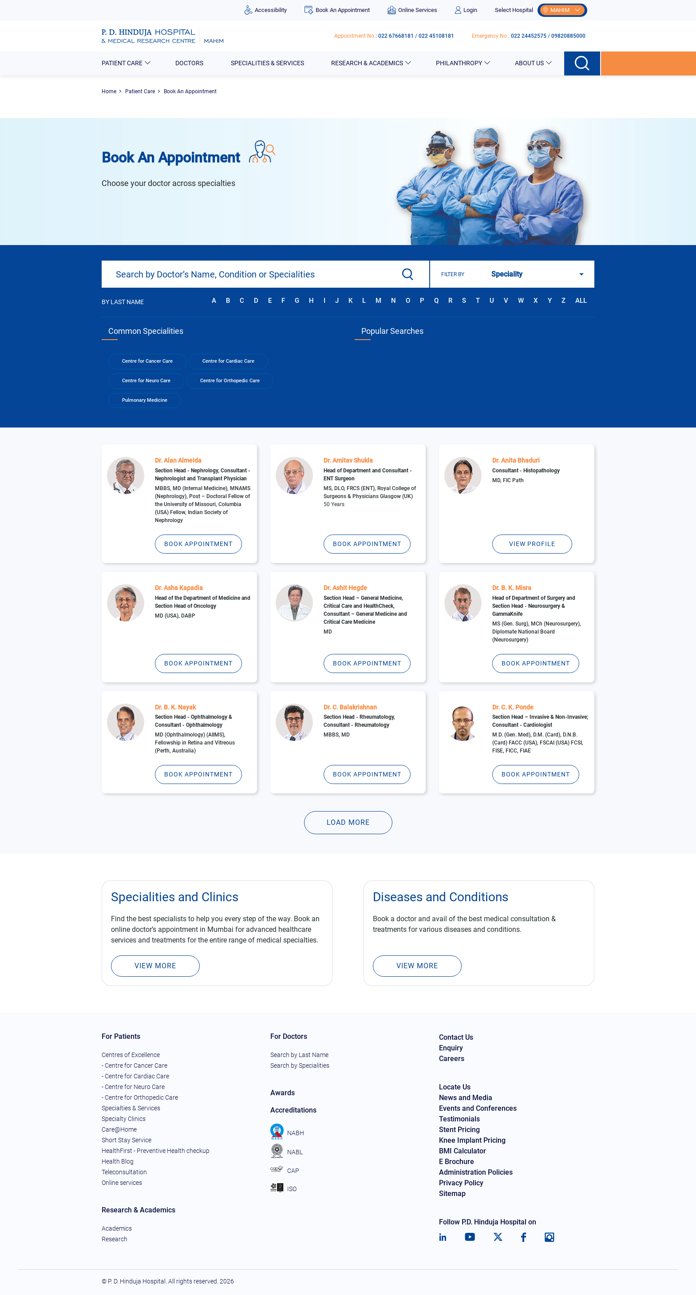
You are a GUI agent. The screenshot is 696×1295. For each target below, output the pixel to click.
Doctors (190, 63)
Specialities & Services (268, 63)
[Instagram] (549, 1237)
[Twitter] (498, 1237)
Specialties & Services (131, 1108)
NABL (286, 1152)
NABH (287, 1133)
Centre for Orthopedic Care (230, 381)
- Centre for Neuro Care (133, 1086)
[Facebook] (523, 1237)
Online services (122, 1182)
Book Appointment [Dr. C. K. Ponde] (536, 774)
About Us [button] (530, 63)
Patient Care (140, 91)
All (581, 301)
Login (466, 10)
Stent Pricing (459, 1129)
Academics (117, 1228)
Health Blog (118, 1161)
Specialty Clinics (124, 1118)
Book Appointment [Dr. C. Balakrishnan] (367, 774)
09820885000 (568, 36)
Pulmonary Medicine (144, 400)
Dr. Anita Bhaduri (516, 460)
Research (114, 1239)
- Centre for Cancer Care (134, 1065)
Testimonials (459, 1119)
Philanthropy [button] (459, 63)
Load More (348, 822)
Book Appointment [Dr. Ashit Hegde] (367, 663)
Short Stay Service (126, 1140)
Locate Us (455, 1087)
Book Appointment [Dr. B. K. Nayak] (198, 774)
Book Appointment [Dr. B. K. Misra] (536, 663)
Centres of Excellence (131, 1054)
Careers (451, 1058)
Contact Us (456, 1037)
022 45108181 (436, 36)
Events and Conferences (478, 1108)
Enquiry (451, 1048)
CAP (284, 1170)
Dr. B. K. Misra (511, 587)
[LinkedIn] (443, 1237)
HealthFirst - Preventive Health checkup (156, 1150)
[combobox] (265, 274)
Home (109, 91)
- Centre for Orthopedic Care (140, 1097)
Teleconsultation (124, 1172)
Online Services (412, 10)
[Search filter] (535, 274)
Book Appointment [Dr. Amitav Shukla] (367, 543)
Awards (282, 1093)
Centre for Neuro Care (146, 381)
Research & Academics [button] (367, 63)
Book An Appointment (336, 10)
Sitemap (452, 1193)
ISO (283, 1188)
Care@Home (119, 1129)
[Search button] (582, 63)
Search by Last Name (299, 1054)
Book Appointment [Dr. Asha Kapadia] (198, 663)
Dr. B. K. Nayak (175, 707)
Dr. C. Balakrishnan (350, 707)
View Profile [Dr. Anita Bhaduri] (532, 543)
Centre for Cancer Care (147, 361)
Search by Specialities (299, 1065)
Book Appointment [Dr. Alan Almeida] (198, 543)
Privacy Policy (461, 1183)
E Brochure (456, 1161)
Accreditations (293, 1110)
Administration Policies (476, 1172)
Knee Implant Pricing (472, 1140)
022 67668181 (396, 36)
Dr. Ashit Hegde (345, 587)
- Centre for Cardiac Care (135, 1076)
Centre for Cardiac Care (228, 361)
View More (155, 966)
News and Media (465, 1097)
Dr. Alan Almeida (178, 460)
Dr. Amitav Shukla (348, 460)
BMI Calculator (462, 1151)
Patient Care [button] (123, 63)
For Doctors (288, 1036)
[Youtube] (469, 1237)
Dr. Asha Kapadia (179, 587)
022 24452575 (528, 36)
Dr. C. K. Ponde (513, 707)
